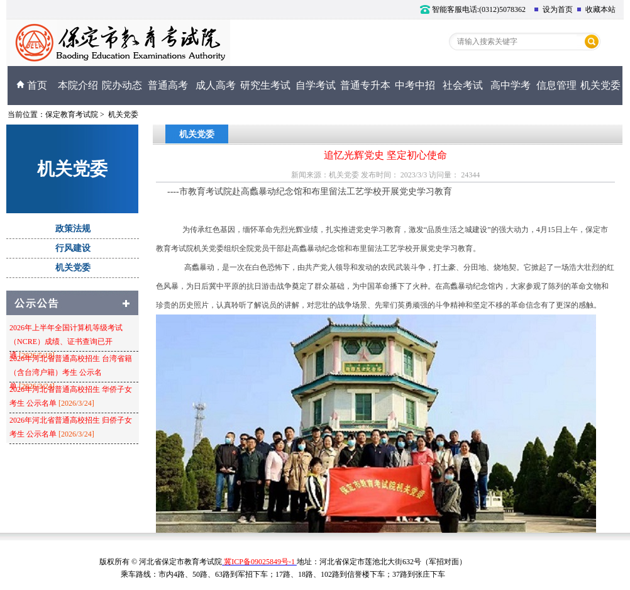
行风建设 (73, 248)
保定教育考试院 (71, 114)
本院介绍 (78, 85)
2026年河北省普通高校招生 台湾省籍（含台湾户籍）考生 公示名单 (70, 372)
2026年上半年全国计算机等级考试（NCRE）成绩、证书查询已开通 (66, 341)
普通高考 (168, 85)
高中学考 (510, 85)
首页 (31, 85)
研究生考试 (265, 85)
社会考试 (463, 85)
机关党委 (600, 85)
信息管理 (556, 85)
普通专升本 (365, 85)
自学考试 (316, 85)
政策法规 (73, 228)
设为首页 (553, 9)
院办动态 (122, 85)
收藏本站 (596, 9)
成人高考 (216, 85)
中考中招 (415, 85)
